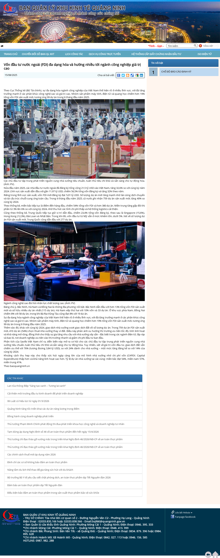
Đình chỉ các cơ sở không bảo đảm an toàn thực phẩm (37, 462)
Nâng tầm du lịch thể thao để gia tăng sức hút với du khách (40, 469)
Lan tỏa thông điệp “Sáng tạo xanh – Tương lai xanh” (36, 385)
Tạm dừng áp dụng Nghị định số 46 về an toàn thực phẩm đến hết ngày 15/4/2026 (53, 431)
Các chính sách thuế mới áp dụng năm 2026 (31, 454)
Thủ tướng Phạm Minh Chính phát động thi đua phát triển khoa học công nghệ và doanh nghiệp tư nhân (65, 424)
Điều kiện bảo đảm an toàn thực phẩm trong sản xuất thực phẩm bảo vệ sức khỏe (53, 492)
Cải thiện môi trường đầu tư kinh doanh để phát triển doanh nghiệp (45, 393)
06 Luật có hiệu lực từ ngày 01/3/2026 (28, 401)
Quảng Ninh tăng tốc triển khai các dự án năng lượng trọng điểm (43, 408)
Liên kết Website (181, 512)
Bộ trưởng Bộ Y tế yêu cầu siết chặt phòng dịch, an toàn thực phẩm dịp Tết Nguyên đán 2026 (59, 477)
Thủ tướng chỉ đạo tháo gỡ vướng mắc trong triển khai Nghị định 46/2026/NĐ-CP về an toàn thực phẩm (65, 439)
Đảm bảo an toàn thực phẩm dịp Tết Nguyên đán (34, 485)
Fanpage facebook (183, 516)
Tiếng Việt (208, 46)
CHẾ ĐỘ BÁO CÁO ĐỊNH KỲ (176, 71)
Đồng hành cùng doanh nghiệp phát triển (30, 416)
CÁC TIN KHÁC (15, 378)
